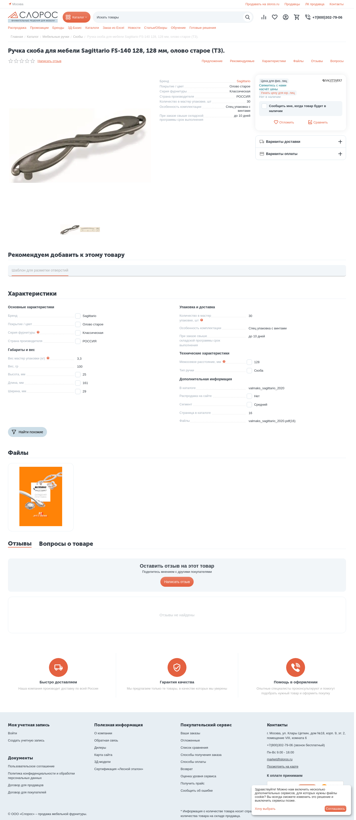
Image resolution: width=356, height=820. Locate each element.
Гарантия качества (177, 682)
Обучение (178, 28)
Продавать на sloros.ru (262, 4)
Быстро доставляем (58, 682)
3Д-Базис (75, 28)
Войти (12, 733)
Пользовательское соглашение (31, 766)
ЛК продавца (314, 4)
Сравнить (318, 122)
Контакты (337, 4)
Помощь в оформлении (296, 682)
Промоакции (39, 28)
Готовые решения (202, 28)
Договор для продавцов (26, 785)
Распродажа (17, 28)
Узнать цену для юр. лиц (278, 93)
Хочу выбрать (265, 809)
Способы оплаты (193, 762)
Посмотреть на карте (282, 766)
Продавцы (292, 4)
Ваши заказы (190, 733)
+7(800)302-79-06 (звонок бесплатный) (296, 745)
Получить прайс (192, 783)
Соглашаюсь (335, 809)
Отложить (283, 122)
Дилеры (100, 747)
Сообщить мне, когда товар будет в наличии (294, 108)
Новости (134, 28)
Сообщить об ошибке (196, 790)
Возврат (186, 769)
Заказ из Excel (113, 28)
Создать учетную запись (26, 740)
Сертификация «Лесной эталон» (118, 769)
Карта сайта (103, 755)
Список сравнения (194, 747)
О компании (103, 733)
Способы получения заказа (201, 755)
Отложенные (190, 740)
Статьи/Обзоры (155, 28)
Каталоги (92, 28)
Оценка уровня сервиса (198, 776)
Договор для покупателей (27, 792)
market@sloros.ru (280, 759)
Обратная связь (106, 740)
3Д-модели (102, 762)
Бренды (58, 28)
